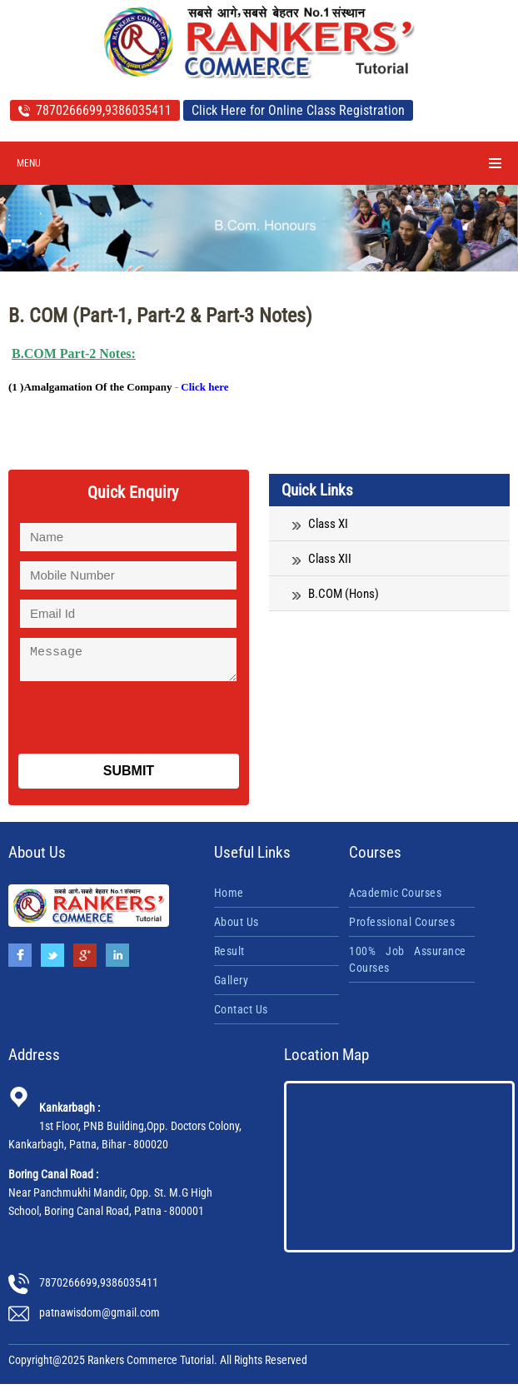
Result (229, 956)
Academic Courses (395, 897)
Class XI (320, 523)
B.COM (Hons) (335, 593)
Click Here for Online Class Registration (298, 110)
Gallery (231, 985)
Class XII (321, 558)
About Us (236, 926)
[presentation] (134, 718)
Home (229, 897)
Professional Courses (402, 926)
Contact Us (241, 1014)
